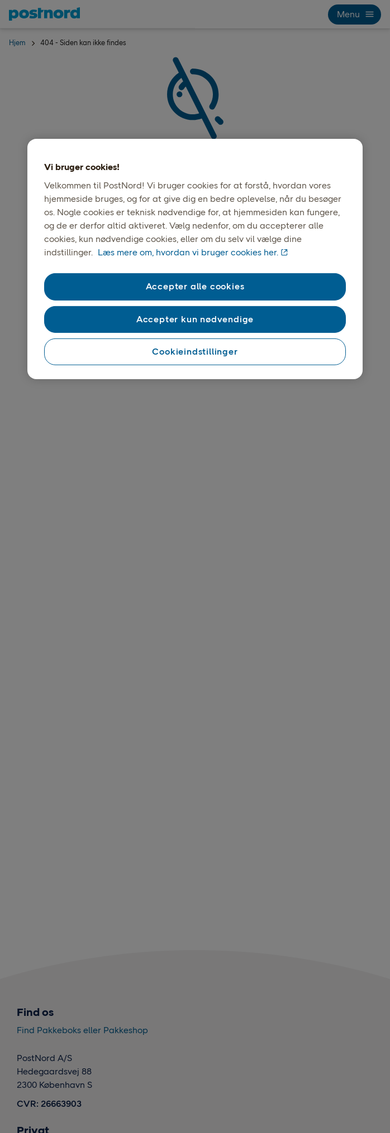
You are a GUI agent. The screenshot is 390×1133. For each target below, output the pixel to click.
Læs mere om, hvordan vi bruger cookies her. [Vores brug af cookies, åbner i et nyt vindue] (188, 252)
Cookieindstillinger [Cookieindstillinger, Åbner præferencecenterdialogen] (194, 351)
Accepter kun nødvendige (195, 318)
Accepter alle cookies (195, 286)
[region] (195, 259)
